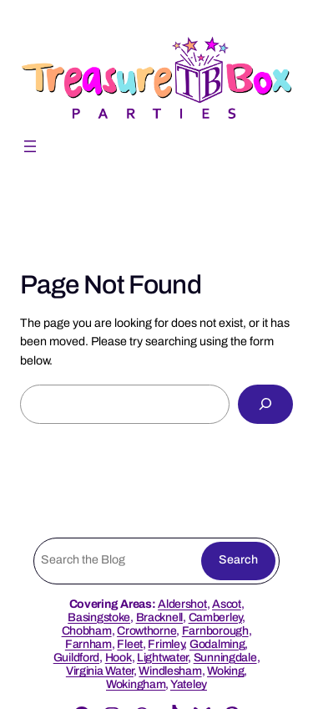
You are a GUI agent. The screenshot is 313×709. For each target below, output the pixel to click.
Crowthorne (146, 631)
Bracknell (159, 617)
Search (238, 559)
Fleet (130, 644)
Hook (118, 657)
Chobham (87, 631)
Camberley (215, 617)
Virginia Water (100, 671)
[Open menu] (30, 146)
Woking (225, 671)
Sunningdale (225, 657)
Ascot (226, 604)
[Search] (265, 404)
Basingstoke (99, 617)
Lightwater (162, 657)
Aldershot (182, 604)
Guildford (76, 657)
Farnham (88, 644)
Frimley (166, 644)
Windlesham (170, 671)
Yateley (188, 684)
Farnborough (215, 631)
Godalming (217, 644)
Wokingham (135, 684)
